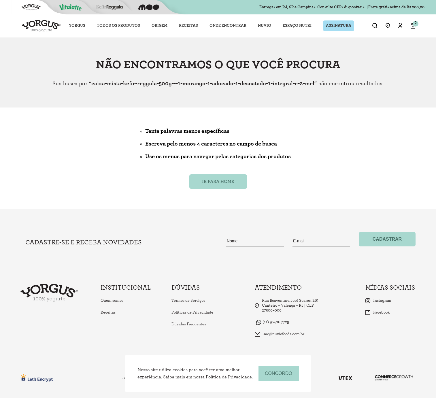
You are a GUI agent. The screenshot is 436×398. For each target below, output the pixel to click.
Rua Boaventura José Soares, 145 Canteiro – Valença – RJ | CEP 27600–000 (286, 305)
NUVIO (264, 26)
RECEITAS (188, 26)
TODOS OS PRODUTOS (118, 26)
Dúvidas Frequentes (188, 324)
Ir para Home (218, 181)
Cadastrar (387, 239)
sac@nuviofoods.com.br (279, 334)
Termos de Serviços (188, 301)
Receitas (108, 312)
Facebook (377, 312)
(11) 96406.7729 (272, 322)
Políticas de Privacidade (192, 312)
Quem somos (112, 301)
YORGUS (77, 26)
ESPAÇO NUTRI (297, 26)
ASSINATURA (338, 26)
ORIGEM (159, 26)
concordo (278, 373)
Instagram (378, 300)
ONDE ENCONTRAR (227, 26)
